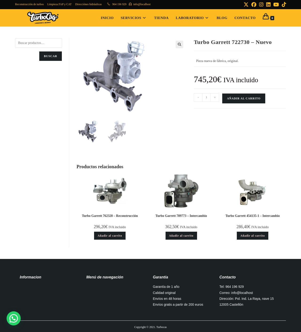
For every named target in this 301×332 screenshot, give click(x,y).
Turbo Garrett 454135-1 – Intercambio (253, 216)
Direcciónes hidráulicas (88, 4)
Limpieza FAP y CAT (59, 4)
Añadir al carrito (244, 98)
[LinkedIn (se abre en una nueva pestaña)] (268, 4)
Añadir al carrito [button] (110, 235)
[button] (179, 44)
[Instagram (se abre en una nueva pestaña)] (261, 4)
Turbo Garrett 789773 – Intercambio (181, 216)
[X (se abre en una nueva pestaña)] (246, 4)
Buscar (50, 56)
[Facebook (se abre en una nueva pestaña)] (254, 4)
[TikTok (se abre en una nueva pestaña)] (283, 4)
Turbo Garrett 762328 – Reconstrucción (110, 216)
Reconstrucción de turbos (29, 4)
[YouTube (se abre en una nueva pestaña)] (276, 4)
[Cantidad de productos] (206, 97)
